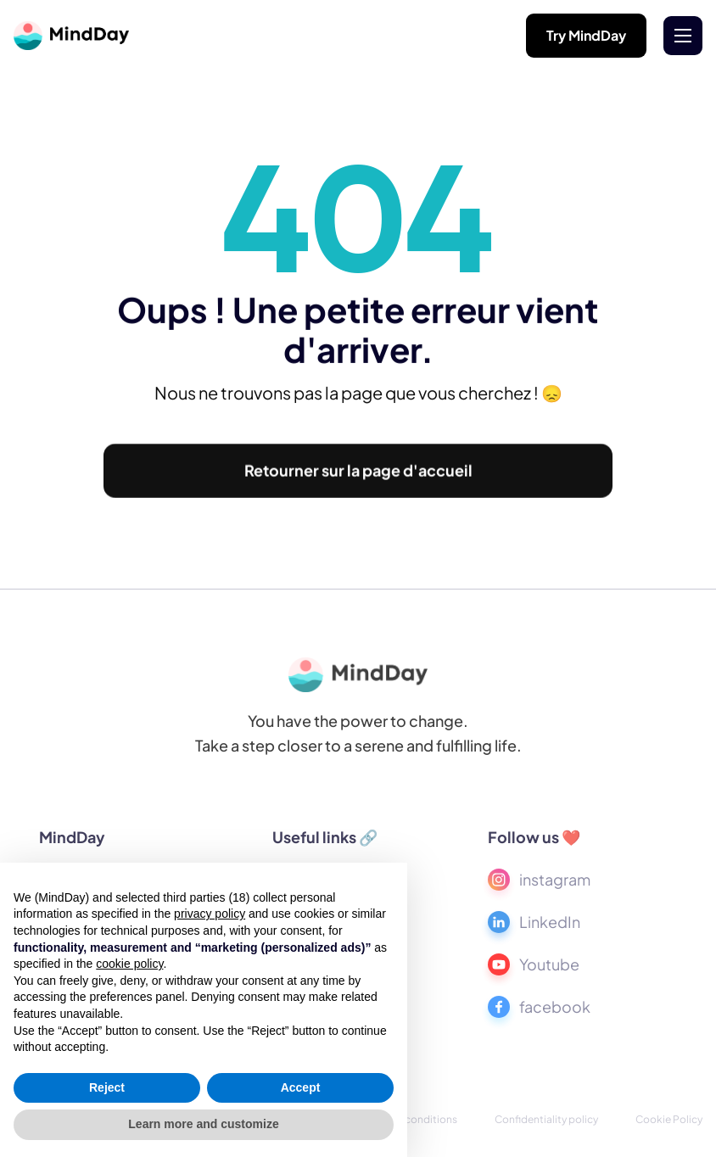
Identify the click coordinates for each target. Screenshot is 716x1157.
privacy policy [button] (209, 913)
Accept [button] (301, 1087)
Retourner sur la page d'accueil (358, 473)
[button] (682, 35)
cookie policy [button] (129, 963)
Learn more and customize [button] (203, 1124)
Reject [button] (107, 1087)
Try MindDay (586, 35)
